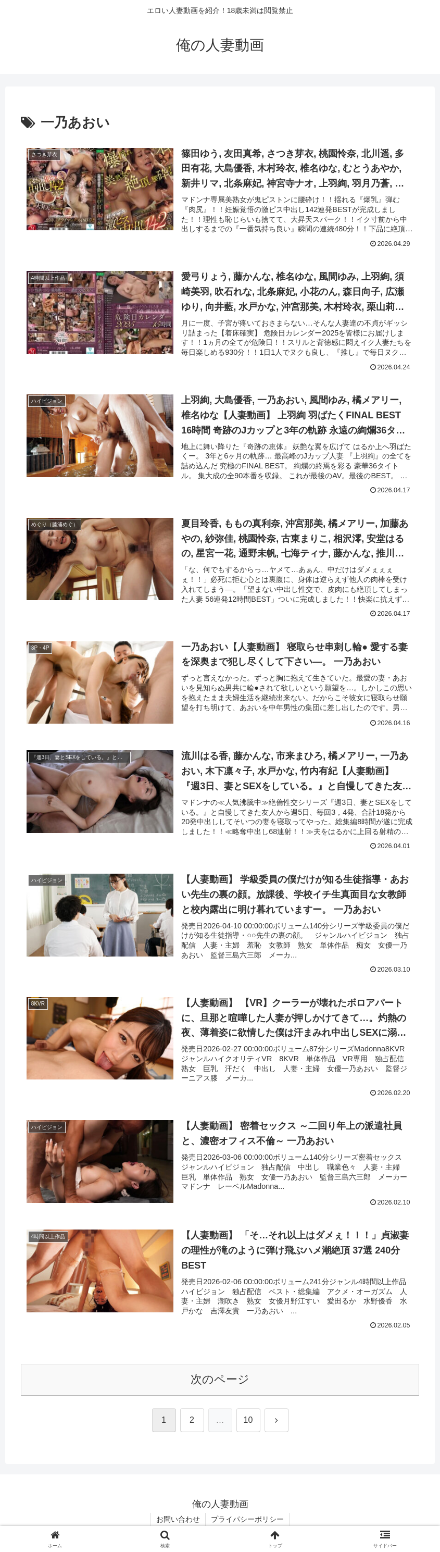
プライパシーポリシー (247, 1519)
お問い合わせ (178, 1519)
